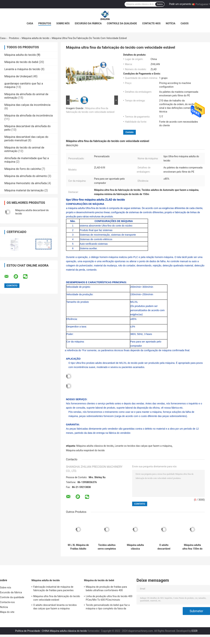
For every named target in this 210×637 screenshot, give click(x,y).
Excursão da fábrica (88, 23)
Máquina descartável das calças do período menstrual (26, 138)
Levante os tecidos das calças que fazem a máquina (143, 445)
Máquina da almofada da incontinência (28, 115)
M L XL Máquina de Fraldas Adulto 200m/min (78, 547)
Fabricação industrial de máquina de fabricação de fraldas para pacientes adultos (53, 589)
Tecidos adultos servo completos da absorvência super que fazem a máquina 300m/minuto (107, 547)
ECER (195, 630)
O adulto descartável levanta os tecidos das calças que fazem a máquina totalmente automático (164, 547)
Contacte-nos (151, 23)
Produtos (44, 23)
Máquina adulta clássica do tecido (95, 445)
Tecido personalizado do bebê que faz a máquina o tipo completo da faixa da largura (108, 607)
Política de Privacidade (27, 630)
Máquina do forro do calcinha (22, 169)
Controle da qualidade (122, 23)
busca (160, 4)
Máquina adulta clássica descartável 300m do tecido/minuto (135, 547)
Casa (30, 23)
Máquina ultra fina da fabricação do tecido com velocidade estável (56, 598)
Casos (184, 23)
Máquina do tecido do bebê (21, 62)
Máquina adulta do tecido (35, 38)
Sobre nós (63, 23)
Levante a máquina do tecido (22, 69)
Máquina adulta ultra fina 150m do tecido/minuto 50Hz (192, 547)
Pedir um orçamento (180, 4)
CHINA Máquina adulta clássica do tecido (64, 630)
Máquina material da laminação (24, 190)
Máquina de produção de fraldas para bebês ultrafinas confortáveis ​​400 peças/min (106, 589)
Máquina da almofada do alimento (25, 176)
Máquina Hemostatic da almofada (25, 183)
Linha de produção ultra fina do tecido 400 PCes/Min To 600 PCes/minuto (109, 598)
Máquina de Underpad (18, 76)
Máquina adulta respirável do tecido (85, 450)
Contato (129, 132)
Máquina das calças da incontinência (27, 105)
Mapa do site (7, 612)
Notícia (170, 23)
